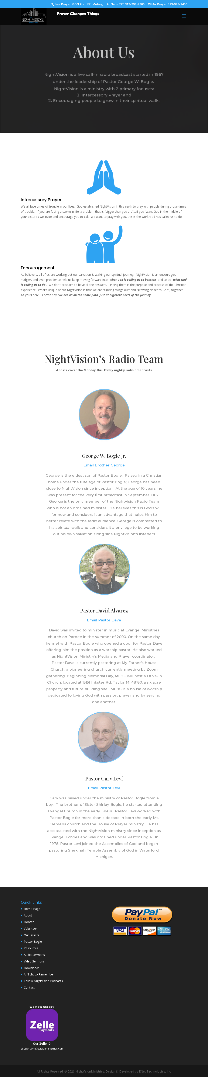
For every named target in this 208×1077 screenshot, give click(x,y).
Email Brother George (104, 465)
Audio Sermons (34, 955)
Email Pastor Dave (104, 620)
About (28, 915)
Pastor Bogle (33, 941)
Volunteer (30, 928)
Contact (29, 987)
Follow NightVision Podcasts (43, 981)
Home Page (32, 909)
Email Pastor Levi (104, 788)
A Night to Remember (39, 974)
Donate (29, 922)
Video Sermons (34, 961)
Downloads (32, 968)
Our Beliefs (31, 935)
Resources (31, 948)
